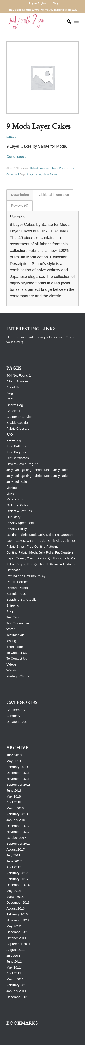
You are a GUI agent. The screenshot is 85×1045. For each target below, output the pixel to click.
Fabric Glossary (17, 428)
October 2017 (16, 837)
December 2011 (18, 932)
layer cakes (35, 174)
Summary (13, 716)
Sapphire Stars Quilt (21, 599)
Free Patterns (16, 446)
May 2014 (13, 891)
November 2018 (18, 778)
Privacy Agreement (20, 523)
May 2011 (13, 967)
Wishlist (12, 670)
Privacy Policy (16, 529)
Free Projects (16, 452)
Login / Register (38, 3)
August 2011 (15, 950)
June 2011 (14, 961)
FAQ (9, 434)
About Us (13, 387)
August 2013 (15, 908)
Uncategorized (17, 721)
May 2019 (13, 761)
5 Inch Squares (17, 381)
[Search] (66, 21)
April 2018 (13, 802)
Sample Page (16, 593)
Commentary (15, 710)
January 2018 (16, 820)
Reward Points (17, 588)
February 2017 (17, 873)
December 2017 (18, 826)
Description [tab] (20, 194)
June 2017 (14, 861)
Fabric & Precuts (58, 168)
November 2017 (18, 832)
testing (11, 641)
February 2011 (17, 985)
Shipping (12, 605)
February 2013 (17, 914)
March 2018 (15, 808)
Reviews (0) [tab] (19, 205)
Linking (11, 487)
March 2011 (15, 979)
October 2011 (16, 938)
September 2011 (18, 944)
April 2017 (13, 867)
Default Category (39, 168)
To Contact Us (16, 652)
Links (10, 493)
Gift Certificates (17, 458)
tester (10, 629)
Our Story (13, 517)
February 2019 (17, 767)
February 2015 (17, 879)
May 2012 (13, 926)
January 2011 (16, 991)
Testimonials (15, 635)
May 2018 (13, 796)
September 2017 (18, 843)
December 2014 (18, 885)
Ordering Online (17, 505)
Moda (46, 174)
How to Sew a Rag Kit (22, 464)
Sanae (53, 174)
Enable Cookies (17, 422)
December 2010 (18, 997)
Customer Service (19, 417)
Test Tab (12, 617)
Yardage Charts (17, 676)
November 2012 (18, 920)
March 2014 (15, 896)
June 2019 (14, 755)
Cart (9, 399)
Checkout (13, 411)
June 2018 (14, 790)
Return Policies (17, 582)
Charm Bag (14, 405)
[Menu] (76, 21)
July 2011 (13, 955)
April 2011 (13, 973)
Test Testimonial (17, 623)
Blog (55, 3)
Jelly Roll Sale (16, 481)
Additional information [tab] (53, 194)
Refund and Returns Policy (25, 576)
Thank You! (14, 647)
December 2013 (18, 902)
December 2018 (18, 773)
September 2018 (18, 784)
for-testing (13, 440)
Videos (11, 664)
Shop (10, 611)
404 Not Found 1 (18, 375)
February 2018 (17, 814)
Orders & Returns (19, 511)
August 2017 (15, 849)
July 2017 (13, 855)
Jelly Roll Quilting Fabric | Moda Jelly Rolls (37, 470)
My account (14, 499)
